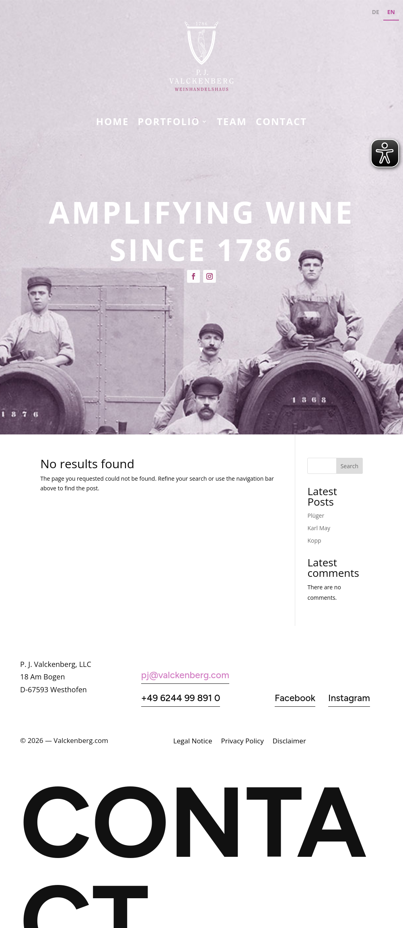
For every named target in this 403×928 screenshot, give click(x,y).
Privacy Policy (242, 741)
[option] (375, 13)
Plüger (315, 515)
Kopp (314, 540)
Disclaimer (289, 741)
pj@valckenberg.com (185, 675)
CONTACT (281, 123)
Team (232, 123)
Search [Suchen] (349, 466)
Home (112, 123)
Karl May (318, 528)
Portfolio (169, 123)
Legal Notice (192, 741)
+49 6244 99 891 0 (180, 698)
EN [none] (391, 12)
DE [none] (375, 12)
